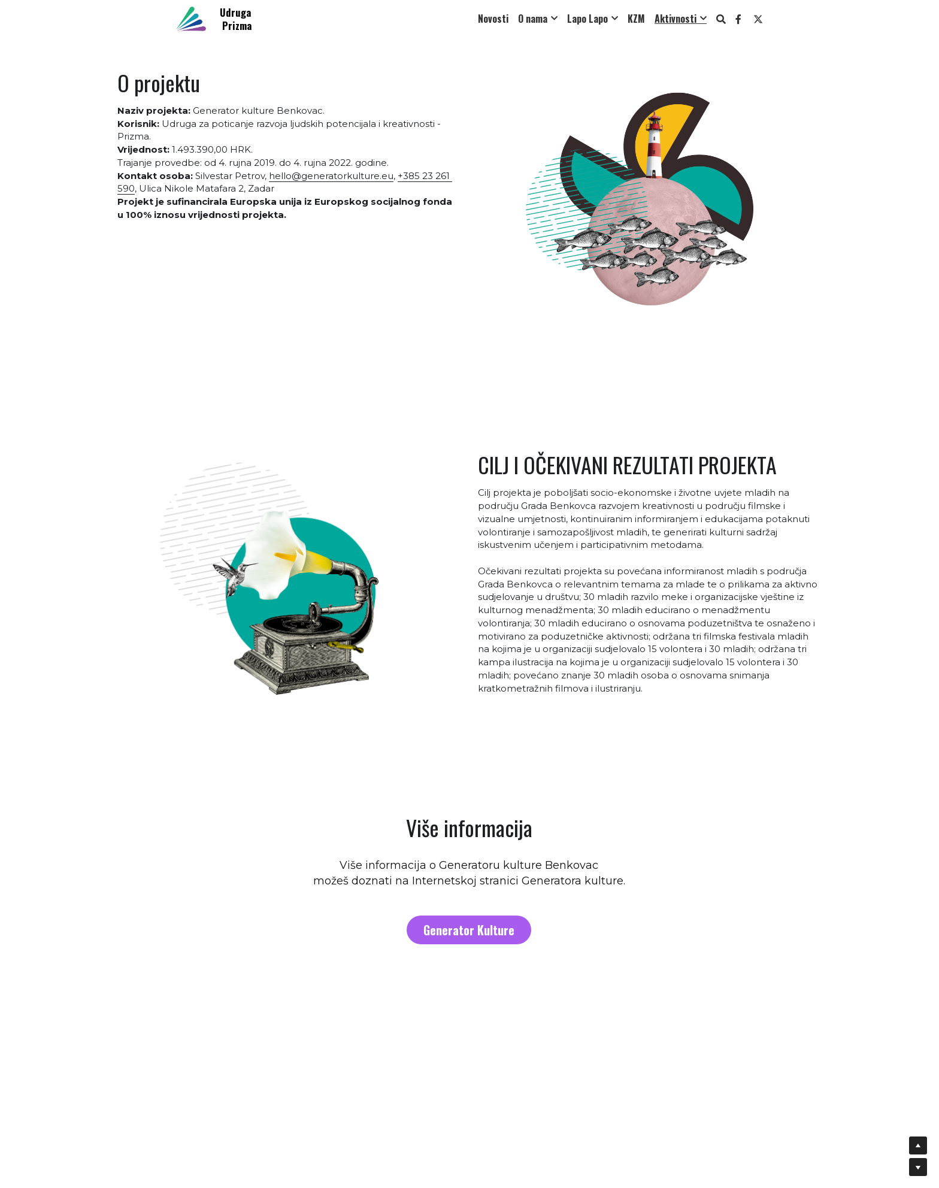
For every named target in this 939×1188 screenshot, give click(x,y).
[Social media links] (738, 19)
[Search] (721, 19)
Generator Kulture (469, 927)
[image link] (191, 18)
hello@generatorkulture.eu (331, 175)
